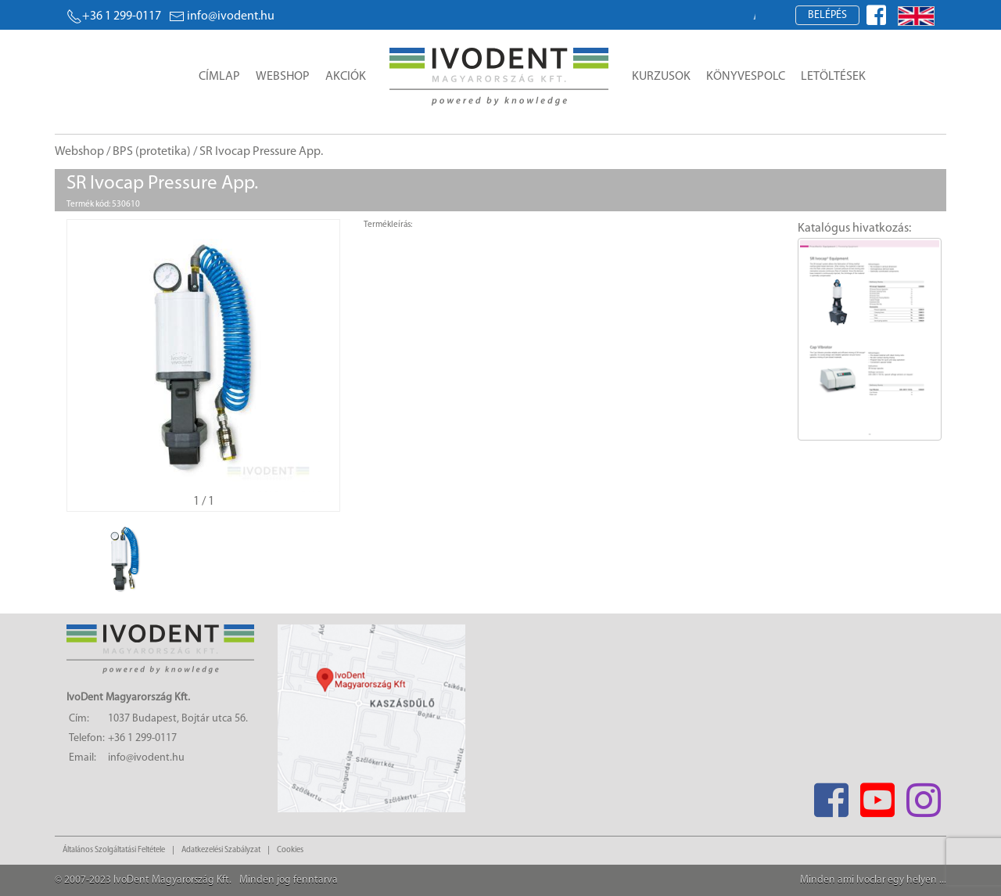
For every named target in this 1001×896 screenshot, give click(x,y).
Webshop (283, 76)
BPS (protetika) (152, 152)
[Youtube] (877, 795)
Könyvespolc (745, 76)
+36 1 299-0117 (113, 16)
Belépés (827, 15)
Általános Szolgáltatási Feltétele (114, 850)
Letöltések (833, 76)
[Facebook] (831, 795)
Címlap (219, 76)
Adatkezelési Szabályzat (220, 850)
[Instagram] (923, 795)
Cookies (290, 850)
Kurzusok (661, 76)
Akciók (345, 76)
